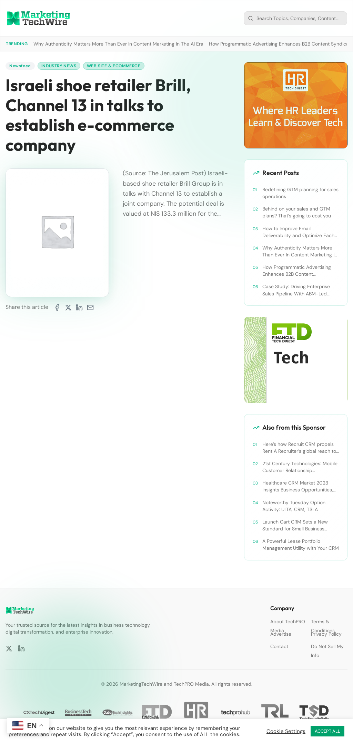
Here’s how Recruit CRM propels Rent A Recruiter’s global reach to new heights (299, 447)
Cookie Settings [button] (285, 731)
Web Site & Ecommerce (114, 66)
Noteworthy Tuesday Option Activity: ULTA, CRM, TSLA (293, 505)
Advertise (280, 634)
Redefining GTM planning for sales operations (300, 192)
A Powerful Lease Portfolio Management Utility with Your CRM (300, 544)
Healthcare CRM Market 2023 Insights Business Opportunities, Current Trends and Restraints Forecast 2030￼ (297, 486)
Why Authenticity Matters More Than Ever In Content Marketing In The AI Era (118, 44)
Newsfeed (20, 66)
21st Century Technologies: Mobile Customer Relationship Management (299, 467)
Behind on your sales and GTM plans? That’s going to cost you (296, 212)
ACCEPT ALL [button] (327, 731)
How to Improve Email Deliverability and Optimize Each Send (298, 232)
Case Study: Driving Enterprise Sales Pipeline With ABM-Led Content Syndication (296, 290)
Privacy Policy (326, 634)
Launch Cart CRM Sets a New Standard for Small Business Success (295, 525)
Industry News (59, 66)
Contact (279, 646)
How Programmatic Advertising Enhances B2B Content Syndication (296, 270)
